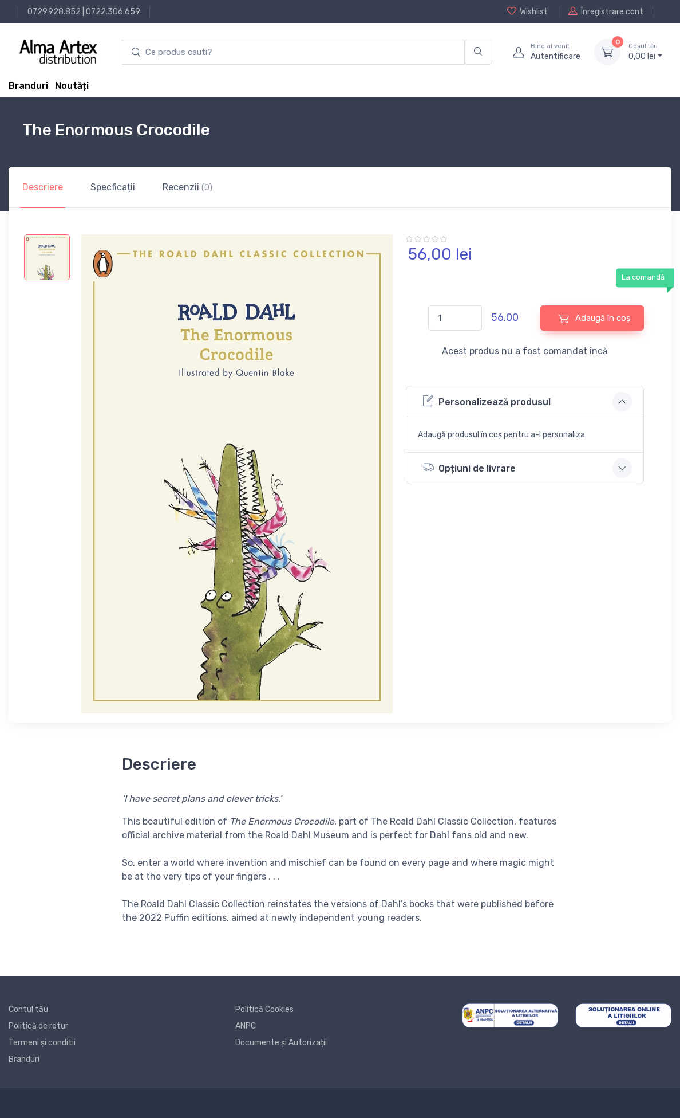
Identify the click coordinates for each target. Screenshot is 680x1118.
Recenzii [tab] (187, 187)
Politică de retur (38, 1026)
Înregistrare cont (605, 11)
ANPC (245, 1026)
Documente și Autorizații (281, 1043)
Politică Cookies (264, 1009)
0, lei (645, 51)
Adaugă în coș (594, 318)
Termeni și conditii (42, 1043)
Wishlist (527, 11)
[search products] (293, 52)
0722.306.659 (113, 12)
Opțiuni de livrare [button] (469, 467)
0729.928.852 (54, 12)
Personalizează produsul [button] (486, 401)
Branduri (28, 85)
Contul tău (28, 1009)
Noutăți (72, 85)
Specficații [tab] (112, 187)
